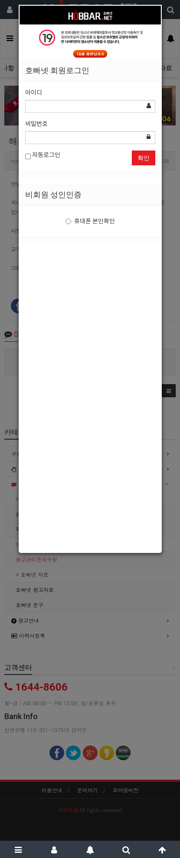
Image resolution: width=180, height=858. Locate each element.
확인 (143, 157)
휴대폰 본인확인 (90, 221)
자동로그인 (42, 155)
